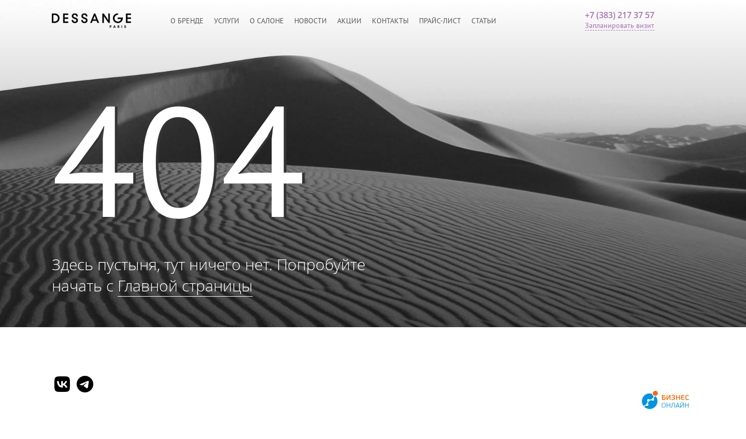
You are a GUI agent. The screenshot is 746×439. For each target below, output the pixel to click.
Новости (310, 20)
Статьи (483, 20)
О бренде (187, 20)
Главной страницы (185, 285)
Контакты (390, 20)
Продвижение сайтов (602, 401)
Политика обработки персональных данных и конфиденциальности (163, 411)
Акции (349, 20)
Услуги (226, 20)
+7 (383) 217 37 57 (619, 15)
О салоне (267, 20)
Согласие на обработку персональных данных (127, 423)
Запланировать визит (619, 25)
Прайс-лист (440, 20)
